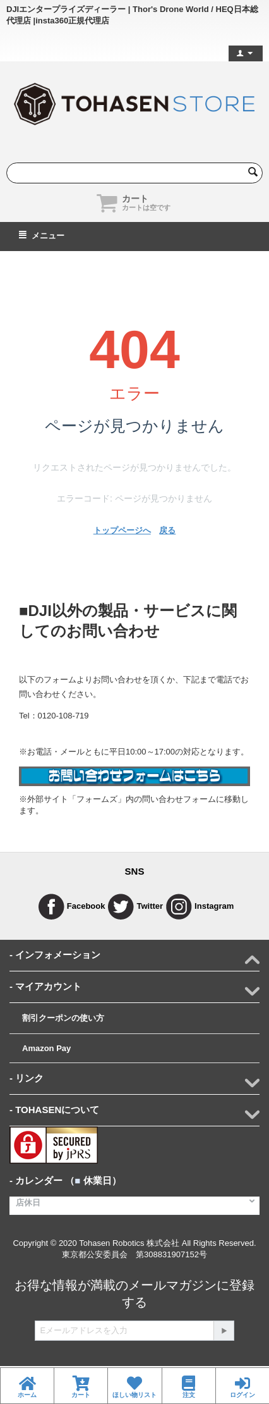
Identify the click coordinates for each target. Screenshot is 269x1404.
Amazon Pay (46, 1048)
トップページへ (122, 530)
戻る (167, 530)
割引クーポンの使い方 (63, 1018)
